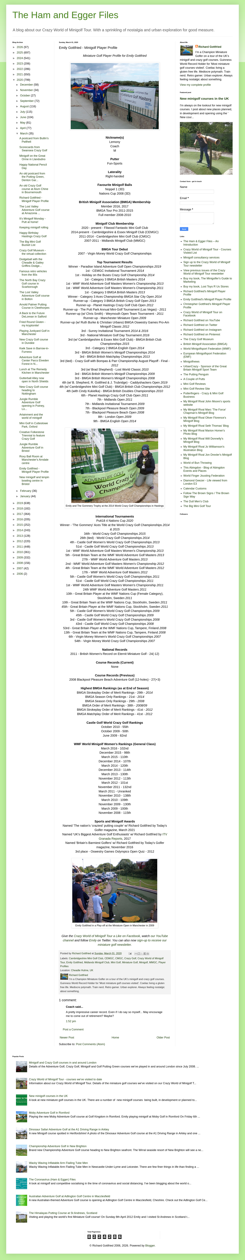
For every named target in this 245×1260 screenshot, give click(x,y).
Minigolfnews (191, 361)
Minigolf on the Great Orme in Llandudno (32, 157)
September (27, 100)
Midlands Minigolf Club (96, 962)
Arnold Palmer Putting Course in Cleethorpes (34, 306)
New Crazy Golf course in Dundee (33, 341)
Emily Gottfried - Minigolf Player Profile (34, 470)
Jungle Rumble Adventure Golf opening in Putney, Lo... (32, 404)
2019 (20, 503)
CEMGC (109, 958)
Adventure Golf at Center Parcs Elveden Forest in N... (34, 360)
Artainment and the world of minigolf (31, 416)
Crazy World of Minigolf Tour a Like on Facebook (107, 936)
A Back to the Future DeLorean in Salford (33, 315)
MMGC (153, 962)
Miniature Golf (130, 962)
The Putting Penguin (196, 374)
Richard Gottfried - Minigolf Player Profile (34, 199)
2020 (20, 79)
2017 (20, 514)
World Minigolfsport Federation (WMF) (207, 348)
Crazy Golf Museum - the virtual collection (32, 252)
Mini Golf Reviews (194, 383)
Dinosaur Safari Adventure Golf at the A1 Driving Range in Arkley (69, 1129)
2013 (20, 535)
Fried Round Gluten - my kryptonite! (32, 323)
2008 (20, 562)
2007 (20, 568)
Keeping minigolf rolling (33, 227)
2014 (20, 530)
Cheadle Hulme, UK (82, 970)
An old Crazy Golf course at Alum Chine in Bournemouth (33, 189)
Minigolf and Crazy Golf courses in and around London (62, 1062)
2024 (20, 58)
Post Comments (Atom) (90, 1044)
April (23, 128)
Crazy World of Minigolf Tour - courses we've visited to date (65, 1079)
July (23, 111)
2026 (20, 47)
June (23, 117)
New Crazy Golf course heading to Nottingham (33, 390)
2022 (20, 69)
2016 (20, 519)
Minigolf (143, 962)
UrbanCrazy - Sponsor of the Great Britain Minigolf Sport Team (205, 368)
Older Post (163, 1037)
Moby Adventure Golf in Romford (49, 1112)
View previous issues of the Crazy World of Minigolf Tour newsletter (204, 272)
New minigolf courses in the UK (204, 98)
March (24, 133)
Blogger (150, 1245)
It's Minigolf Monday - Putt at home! (32, 220)
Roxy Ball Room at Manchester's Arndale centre (34, 460)
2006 (20, 573)
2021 (20, 74)
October (25, 95)
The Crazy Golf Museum (198, 339)
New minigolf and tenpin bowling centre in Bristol (34, 480)
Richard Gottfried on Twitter (200, 325)
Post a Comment (73, 1029)
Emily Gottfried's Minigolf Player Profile (207, 299)
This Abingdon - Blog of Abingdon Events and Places (204, 469)
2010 (20, 552)
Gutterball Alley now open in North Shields (33, 380)
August (24, 106)
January (25, 496)
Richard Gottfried (209, 46)
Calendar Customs (195, 488)
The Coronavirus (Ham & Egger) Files (52, 1179)
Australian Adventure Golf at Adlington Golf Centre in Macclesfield (69, 1196)
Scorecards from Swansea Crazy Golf (33, 149)
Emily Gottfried (74, 962)
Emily (93, 940)
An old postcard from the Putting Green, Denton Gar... (32, 177)
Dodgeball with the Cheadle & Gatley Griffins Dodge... (31, 262)
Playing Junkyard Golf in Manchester (34, 332)
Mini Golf (116, 962)
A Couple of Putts (194, 379)
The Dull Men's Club (196, 501)
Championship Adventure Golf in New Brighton (58, 1146)
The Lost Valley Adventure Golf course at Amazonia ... (34, 210)
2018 (20, 508)
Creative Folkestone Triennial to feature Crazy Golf (32, 435)
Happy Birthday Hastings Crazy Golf (33, 234)
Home (115, 1037)
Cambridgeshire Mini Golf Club (86, 958)
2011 (20, 546)
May (23, 122)
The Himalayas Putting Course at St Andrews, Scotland (63, 1213)
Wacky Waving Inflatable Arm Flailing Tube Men (58, 1162)
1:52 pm (71, 1021)
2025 (20, 52)
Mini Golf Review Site (196, 388)
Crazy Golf (130, 958)
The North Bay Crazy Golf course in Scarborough (32, 283)
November (27, 90)
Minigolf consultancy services (201, 257)
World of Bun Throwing (197, 462)
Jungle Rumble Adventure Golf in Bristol (31, 447)
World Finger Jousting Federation (204, 475)
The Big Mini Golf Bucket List (30, 243)
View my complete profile (195, 84)
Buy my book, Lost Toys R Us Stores (206, 286)
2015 (20, 524)
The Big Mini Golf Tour (197, 506)
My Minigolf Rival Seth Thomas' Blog (206, 425)
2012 (20, 541)
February (26, 490)
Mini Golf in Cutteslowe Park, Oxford (33, 425)
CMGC (119, 958)
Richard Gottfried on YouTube (201, 320)
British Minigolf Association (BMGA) (205, 344)
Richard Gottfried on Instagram (202, 329)
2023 (20, 63)
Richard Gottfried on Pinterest (201, 334)
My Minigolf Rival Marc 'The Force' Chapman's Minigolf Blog (204, 411)
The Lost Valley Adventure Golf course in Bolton (34, 295)
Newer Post (67, 1037)
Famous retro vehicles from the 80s (33, 273)
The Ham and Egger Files (65, 15)
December (27, 84)
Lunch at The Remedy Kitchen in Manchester (34, 371)
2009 (20, 557)
